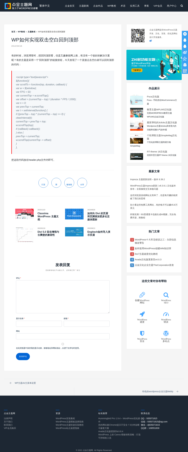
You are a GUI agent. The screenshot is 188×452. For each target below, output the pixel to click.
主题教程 (32, 32)
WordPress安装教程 (65, 411)
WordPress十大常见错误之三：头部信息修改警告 (155, 241)
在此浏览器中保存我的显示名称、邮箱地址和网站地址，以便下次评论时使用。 (48, 348)
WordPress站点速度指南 (67, 421)
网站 (18, 331)
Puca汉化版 (153, 96)
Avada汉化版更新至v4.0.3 (148, 259)
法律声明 (8, 411)
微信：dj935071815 (150, 417)
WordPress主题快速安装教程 (70, 417)
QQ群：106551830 (150, 421)
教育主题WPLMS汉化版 (159, 109)
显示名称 (20, 318)
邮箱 (66, 318)
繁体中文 (44, 5)
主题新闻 (84, 5)
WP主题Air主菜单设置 (23, 383)
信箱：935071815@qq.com (154, 414)
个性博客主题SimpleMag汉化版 (162, 137)
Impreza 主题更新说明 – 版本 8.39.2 (147, 179)
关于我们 (8, 414)
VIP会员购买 (10, 421)
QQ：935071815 (149, 411)
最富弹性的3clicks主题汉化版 (162, 122)
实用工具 (135, 5)
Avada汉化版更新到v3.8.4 (110, 424)
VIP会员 (158, 5)
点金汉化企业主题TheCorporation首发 (154, 265)
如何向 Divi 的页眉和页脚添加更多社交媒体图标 (98, 216)
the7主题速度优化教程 (146, 254)
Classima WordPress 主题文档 (48, 216)
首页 (13, 32)
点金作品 (98, 5)
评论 (18, 278)
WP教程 (111, 5)
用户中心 (171, 5)
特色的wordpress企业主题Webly (160, 383)
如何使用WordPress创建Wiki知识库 (153, 248)
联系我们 (8, 417)
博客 (146, 5)
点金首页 (69, 5)
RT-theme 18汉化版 (157, 151)
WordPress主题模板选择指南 (70, 414)
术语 (123, 5)
